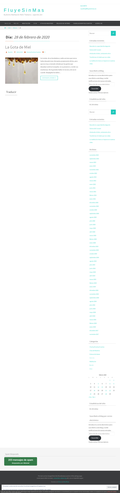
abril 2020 (93, 232)
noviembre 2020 (95, 206)
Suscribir (94, 89)
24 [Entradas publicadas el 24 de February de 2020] (90, 394)
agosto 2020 (93, 217)
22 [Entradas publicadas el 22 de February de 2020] (110, 390)
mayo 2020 (93, 228)
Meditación (93, 361)
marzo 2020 (93, 235)
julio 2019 (93, 265)
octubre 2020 (94, 210)
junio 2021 (93, 188)
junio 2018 (93, 309)
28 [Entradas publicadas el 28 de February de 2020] (106, 394)
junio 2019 (93, 268)
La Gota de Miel (18, 47)
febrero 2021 (94, 195)
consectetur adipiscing (59, 478)
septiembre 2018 (95, 298)
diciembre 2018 (94, 290)
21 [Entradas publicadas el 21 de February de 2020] (106, 390)
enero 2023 (93, 166)
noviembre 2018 (95, 294)
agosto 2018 (93, 301)
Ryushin (10, 52)
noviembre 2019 (95, 250)
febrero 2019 (94, 283)
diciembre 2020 (94, 202)
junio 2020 (93, 224)
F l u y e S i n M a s (24, 10)
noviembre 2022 (95, 170)
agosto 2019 (93, 261)
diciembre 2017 (94, 330)
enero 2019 (93, 287)
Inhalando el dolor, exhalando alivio (101, 53)
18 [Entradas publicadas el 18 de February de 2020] (94, 390)
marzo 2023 (93, 162)
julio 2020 (93, 221)
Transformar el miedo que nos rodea (101, 57)
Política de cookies (46, 490)
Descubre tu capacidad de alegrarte (101, 46)
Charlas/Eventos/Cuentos (36, 52)
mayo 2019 (93, 272)
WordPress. (66, 482)
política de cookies (111, 491)
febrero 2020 (94, 239)
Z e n (91, 369)
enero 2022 (93, 184)
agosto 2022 (93, 177)
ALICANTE (83, 6)
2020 (9, 28)
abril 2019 (93, 276)
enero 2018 (93, 327)
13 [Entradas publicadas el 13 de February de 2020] (102, 387)
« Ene (90, 397)
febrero (15, 28)
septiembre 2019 (95, 257)
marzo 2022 (93, 181)
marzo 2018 (93, 319)
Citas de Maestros (95, 350)
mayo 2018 (93, 312)
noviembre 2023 (95, 155)
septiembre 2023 (95, 159)
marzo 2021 (93, 192)
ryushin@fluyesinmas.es (88, 9)
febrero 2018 (94, 323)
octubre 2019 (94, 254)
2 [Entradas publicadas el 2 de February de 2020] (113, 380)
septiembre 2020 (95, 213)
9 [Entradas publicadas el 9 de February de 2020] (113, 384)
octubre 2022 (94, 173)
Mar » (94, 397)
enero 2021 (93, 199)
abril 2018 (93, 316)
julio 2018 (93, 305)
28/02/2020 (20, 52)
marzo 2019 (93, 279)
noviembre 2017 (95, 334)
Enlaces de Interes (95, 354)
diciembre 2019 (94, 246)
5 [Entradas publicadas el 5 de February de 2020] (98, 384)
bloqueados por (20, 461)
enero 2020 (93, 243)
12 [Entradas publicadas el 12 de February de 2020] (98, 387)
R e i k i (92, 365)
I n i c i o (92, 358)
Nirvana (60, 482)
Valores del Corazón (96, 50)
